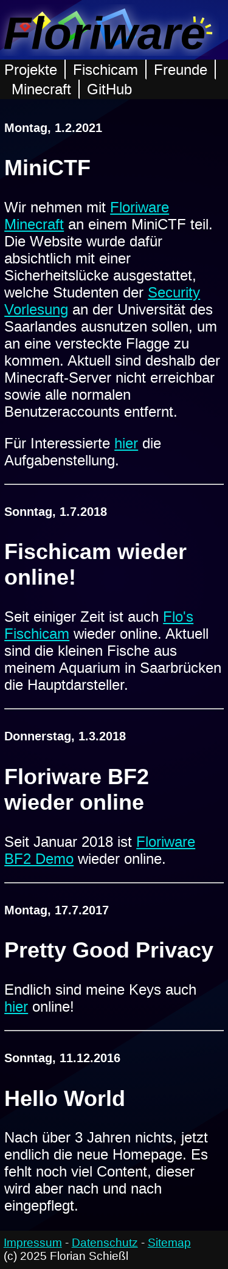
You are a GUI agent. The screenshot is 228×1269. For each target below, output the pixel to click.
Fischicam (105, 69)
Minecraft (41, 89)
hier (126, 443)
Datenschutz (105, 1242)
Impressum (33, 1242)
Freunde (180, 69)
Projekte (30, 69)
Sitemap (169, 1242)
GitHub (109, 89)
